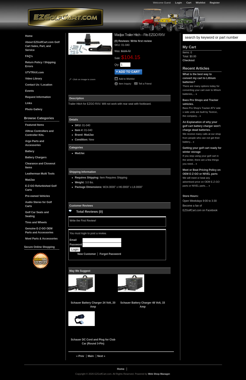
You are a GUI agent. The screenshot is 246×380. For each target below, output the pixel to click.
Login (178, 2)
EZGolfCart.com (65, 17)
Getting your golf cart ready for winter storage (202, 149)
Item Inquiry (125, 83)
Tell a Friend (144, 83)
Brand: (79, 134)
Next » (101, 356)
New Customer (87, 254)
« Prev (80, 356)
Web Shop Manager (159, 374)
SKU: (118, 45)
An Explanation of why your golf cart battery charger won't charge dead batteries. (201, 126)
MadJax (89, 134)
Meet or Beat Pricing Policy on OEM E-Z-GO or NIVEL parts (202, 171)
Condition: (81, 139)
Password (76, 244)
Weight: (80, 182)
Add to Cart (128, 72)
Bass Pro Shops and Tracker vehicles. (201, 102)
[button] (202, 37)
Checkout (189, 60)
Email (73, 239)
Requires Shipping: (87, 177)
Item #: (79, 130)
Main (91, 356)
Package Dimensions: (88, 187)
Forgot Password (110, 254)
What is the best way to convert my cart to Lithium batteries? (199, 78)
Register (215, 2)
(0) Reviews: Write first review (133, 41)
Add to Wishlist (127, 78)
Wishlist (200, 2)
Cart (188, 2)
